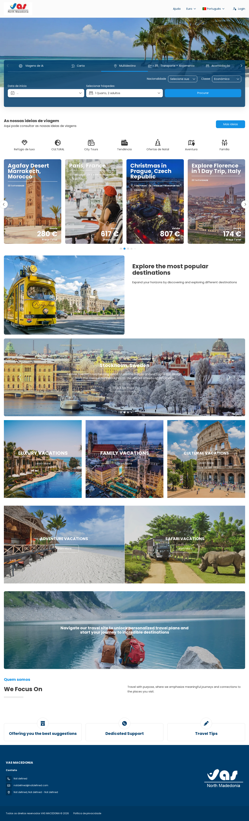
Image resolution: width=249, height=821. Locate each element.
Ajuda (177, 9)
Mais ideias (230, 124)
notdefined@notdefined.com (31, 785)
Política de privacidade (87, 813)
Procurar (203, 93)
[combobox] (180, 79)
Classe (205, 79)
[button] (8, 65)
